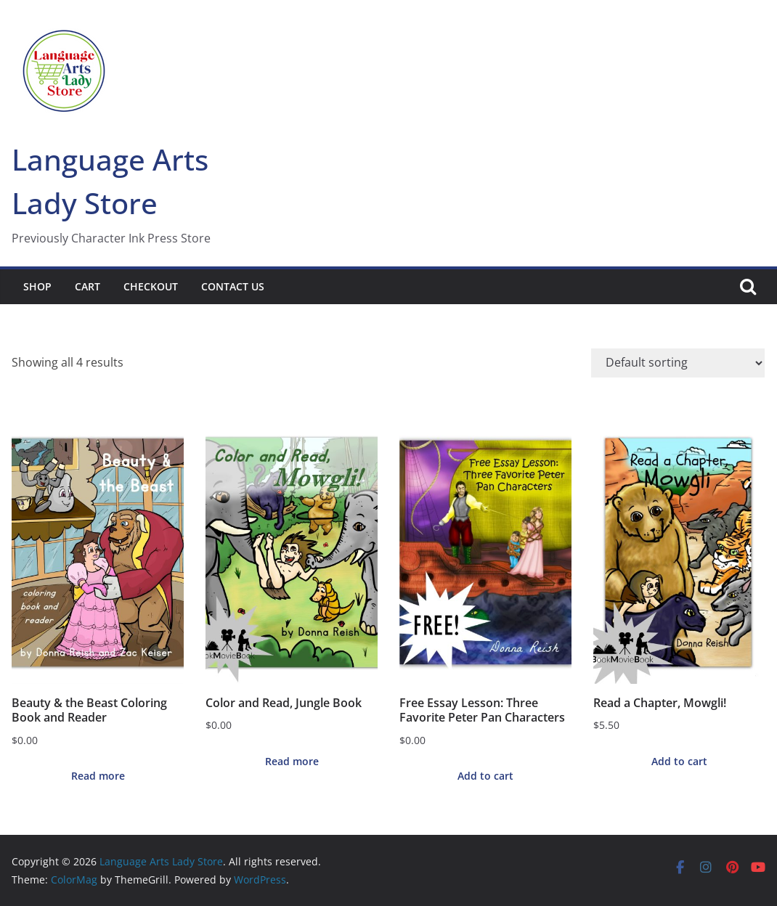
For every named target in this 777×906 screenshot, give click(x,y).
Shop (37, 286)
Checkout (150, 286)
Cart (87, 286)
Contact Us (232, 286)
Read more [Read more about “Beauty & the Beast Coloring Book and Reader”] (98, 776)
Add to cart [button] (485, 776)
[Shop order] (677, 363)
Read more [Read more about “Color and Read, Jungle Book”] (292, 761)
